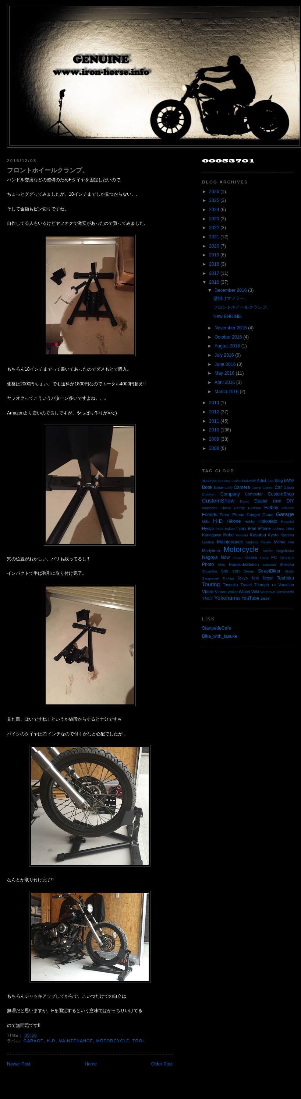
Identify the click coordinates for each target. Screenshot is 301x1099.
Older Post (162, 1064)
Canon (268, 488)
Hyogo (208, 528)
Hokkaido (267, 521)
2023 (214, 218)
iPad (252, 528)
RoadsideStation (244, 564)
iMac (219, 528)
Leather (208, 542)
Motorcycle (112, 1041)
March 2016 (226, 391)
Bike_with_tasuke (219, 636)
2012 (214, 411)
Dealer (261, 501)
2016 (214, 282)
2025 (214, 200)
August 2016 (227, 346)
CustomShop (281, 494)
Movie (268, 551)
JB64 (290, 528)
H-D (51, 1041)
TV (274, 585)
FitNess (288, 508)
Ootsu (237, 558)
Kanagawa (212, 535)
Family (239, 508)
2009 (214, 439)
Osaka (251, 557)
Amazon (224, 481)
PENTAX (287, 558)
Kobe (228, 535)
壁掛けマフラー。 (231, 298)
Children (209, 494)
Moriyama (211, 550)
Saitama (269, 565)
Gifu (205, 521)
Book (207, 487)
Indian (230, 528)
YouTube (250, 598)
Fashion (254, 508)
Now (225, 557)
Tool (138, 1041)
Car (278, 487)
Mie (291, 542)
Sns (224, 571)
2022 (214, 227)
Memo (279, 542)
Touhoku (285, 578)
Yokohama (227, 598)
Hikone (234, 521)
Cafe (229, 488)
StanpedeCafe (216, 628)
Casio (289, 487)
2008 (214, 448)
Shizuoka (209, 571)
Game (267, 514)
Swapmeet (210, 578)
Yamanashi (285, 592)
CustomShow (218, 501)
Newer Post (19, 1064)
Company (230, 494)
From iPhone (232, 514)
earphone (209, 508)
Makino (252, 542)
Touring (211, 584)
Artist (261, 480)
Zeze (265, 598)
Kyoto (273, 535)
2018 (214, 264)
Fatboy (271, 507)
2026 (214, 191)
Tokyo (242, 578)
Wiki (255, 591)
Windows (267, 592)
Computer (254, 494)
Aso (271, 481)
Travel (245, 584)
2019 (214, 255)
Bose (218, 487)
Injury (241, 528)
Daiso (244, 501)
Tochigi (228, 578)
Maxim (266, 542)
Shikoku (286, 564)
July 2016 (224, 355)
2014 (214, 402)
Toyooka (230, 584)
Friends (209, 514)
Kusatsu (257, 535)
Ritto (221, 565)
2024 (214, 209)
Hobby (249, 521)
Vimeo (220, 591)
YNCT (207, 598)
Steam (249, 571)
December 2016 (231, 290)
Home (91, 1064)
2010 (214, 430)
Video (207, 591)
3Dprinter (209, 481)
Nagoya (210, 557)
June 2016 (225, 364)
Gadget (253, 514)
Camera (242, 487)
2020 (214, 246)
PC (274, 557)
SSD (236, 571)
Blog (279, 480)
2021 (214, 236)
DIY (290, 501)
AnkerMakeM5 (244, 481)
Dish (277, 501)
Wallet (233, 592)
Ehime (226, 508)
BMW (289, 480)
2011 (214, 421)
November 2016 (231, 327)
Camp (256, 488)
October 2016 (228, 337)
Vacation (286, 584)
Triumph (261, 584)
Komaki (242, 535)
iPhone (264, 528)
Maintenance (76, 1041)
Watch (244, 591)
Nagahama (285, 551)
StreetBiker (269, 571)
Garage (34, 1041)
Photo (208, 564)
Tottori (267, 578)
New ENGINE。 (229, 316)
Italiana (278, 528)
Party (264, 558)
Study (289, 571)
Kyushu (287, 535)
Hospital (287, 521)
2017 (214, 273)
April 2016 (225, 382)
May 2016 (224, 373)
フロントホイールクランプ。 (47, 170)
